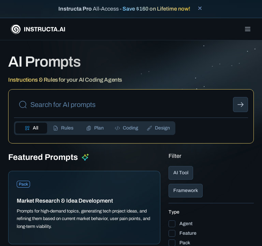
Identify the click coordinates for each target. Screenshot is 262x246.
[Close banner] (200, 8)
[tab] (31, 128)
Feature (187, 233)
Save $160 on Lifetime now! (156, 9)
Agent (185, 223)
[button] (211, 173)
